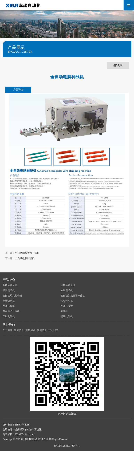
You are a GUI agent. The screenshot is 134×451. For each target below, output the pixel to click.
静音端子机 (9, 290)
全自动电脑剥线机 (24, 258)
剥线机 (64, 311)
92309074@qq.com (24, 434)
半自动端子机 (68, 285)
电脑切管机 (9, 301)
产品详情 (18, 89)
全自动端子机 (10, 285)
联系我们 (53, 330)
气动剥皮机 (67, 301)
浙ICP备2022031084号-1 (67, 446)
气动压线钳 (67, 306)
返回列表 (118, 65)
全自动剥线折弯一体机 (27, 253)
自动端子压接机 (11, 311)
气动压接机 (9, 306)
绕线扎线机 (67, 316)
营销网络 (30, 330)
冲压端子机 (67, 290)
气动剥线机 (9, 316)
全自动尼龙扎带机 (12, 295)
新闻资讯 (19, 330)
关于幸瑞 (7, 330)
